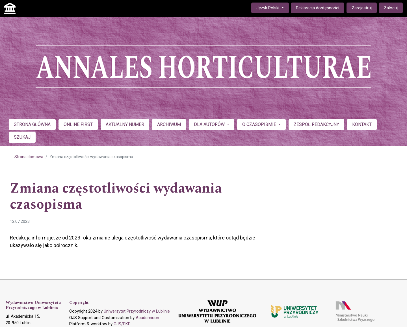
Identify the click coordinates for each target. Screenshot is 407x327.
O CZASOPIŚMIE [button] (259, 124)
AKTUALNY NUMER (125, 124)
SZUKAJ (22, 137)
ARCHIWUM (169, 124)
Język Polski (272, 7)
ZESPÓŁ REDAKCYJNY (316, 124)
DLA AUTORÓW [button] (210, 124)
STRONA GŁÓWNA (32, 124)
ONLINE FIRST (78, 124)
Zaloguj (391, 7)
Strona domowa (28, 156)
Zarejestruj (362, 7)
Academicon (147, 317)
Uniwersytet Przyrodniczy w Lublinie (137, 311)
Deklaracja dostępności (317, 7)
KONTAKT (362, 124)
